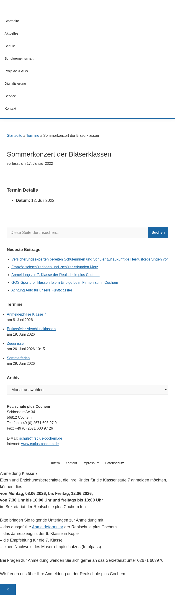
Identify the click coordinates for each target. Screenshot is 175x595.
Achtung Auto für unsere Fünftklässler (41, 290)
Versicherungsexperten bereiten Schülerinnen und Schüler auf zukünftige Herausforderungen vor (89, 259)
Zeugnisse (15, 343)
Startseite (14, 135)
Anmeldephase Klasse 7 (26, 314)
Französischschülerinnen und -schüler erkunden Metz (54, 267)
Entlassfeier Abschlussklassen (31, 329)
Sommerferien (18, 358)
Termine (32, 135)
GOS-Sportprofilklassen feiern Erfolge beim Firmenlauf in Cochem (64, 282)
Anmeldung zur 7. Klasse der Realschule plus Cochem (55, 275)
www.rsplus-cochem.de (40, 444)
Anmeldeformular (47, 527)
